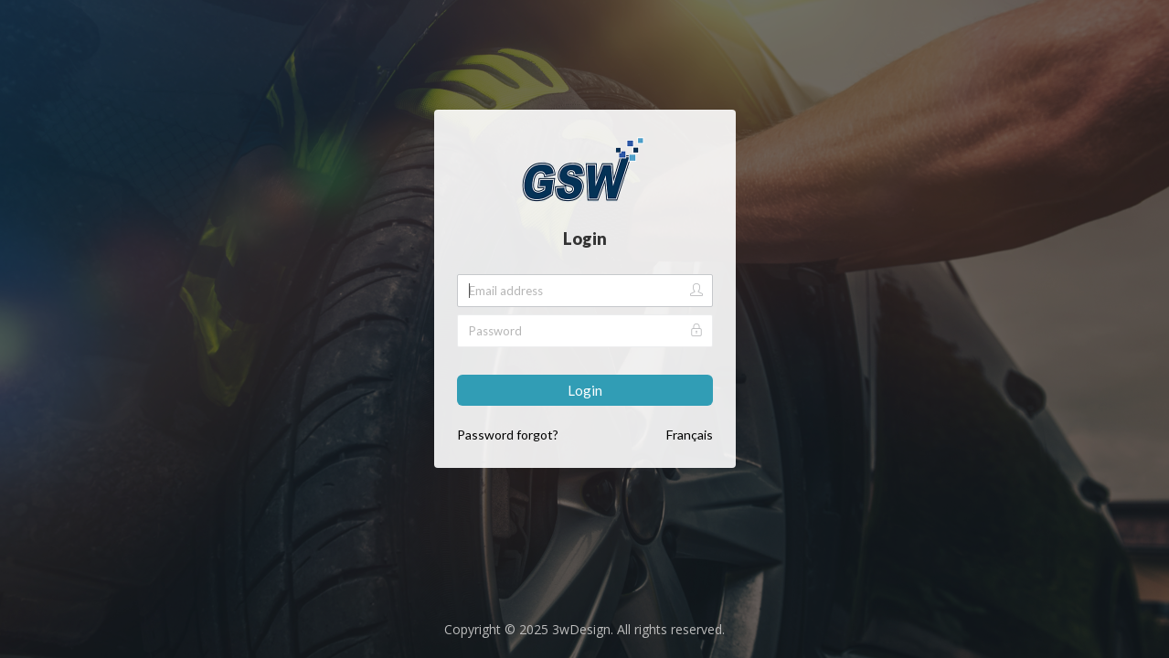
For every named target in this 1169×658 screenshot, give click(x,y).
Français (689, 434)
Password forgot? (507, 434)
